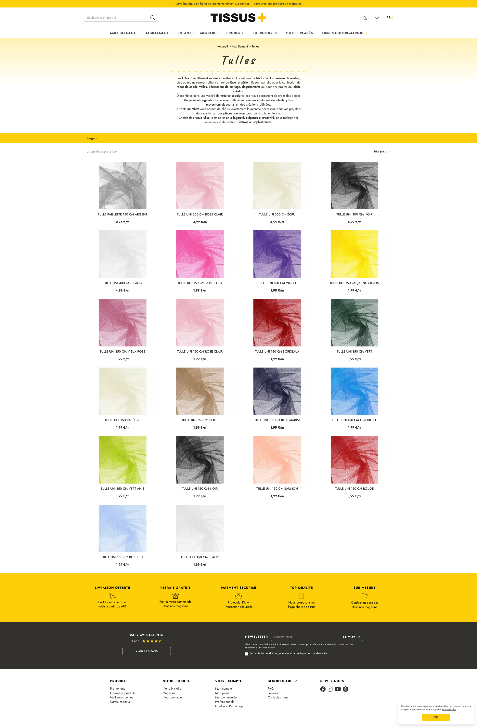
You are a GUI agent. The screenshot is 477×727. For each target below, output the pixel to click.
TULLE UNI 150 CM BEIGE (200, 420)
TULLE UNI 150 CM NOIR (200, 489)
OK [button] (436, 717)
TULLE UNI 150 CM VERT (354, 351)
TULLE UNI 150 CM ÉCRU (122, 420)
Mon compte (223, 688)
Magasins (169, 693)
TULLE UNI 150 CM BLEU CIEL (122, 557)
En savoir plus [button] (449, 709)
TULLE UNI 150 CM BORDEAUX (277, 351)
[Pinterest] (345, 689)
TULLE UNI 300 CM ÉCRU (277, 214)
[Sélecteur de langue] (390, 17)
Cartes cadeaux (120, 702)
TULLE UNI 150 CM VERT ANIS (122, 489)
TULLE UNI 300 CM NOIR (354, 214)
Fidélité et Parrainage (229, 706)
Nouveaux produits (122, 693)
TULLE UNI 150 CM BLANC (200, 557)
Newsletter (256, 637)
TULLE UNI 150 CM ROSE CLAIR (200, 351)
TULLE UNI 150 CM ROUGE (354, 489)
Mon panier (223, 693)
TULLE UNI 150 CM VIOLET (277, 283)
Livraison (273, 693)
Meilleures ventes (121, 697)
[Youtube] (338, 689)
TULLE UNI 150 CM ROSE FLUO (200, 283)
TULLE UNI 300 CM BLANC (122, 283)
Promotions (117, 688)
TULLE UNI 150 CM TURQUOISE (354, 420)
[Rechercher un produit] (120, 18)
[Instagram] (330, 689)
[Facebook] (323, 689)
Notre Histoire (172, 688)
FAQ (271, 688)
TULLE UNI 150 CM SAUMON (277, 489)
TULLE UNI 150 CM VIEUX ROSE (122, 351)
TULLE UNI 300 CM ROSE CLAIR (200, 214)
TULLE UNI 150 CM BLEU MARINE (277, 420)
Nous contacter (173, 697)
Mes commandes (226, 697)
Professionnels (224, 702)
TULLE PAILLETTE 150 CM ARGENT (122, 214)
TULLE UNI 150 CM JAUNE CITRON (354, 283)
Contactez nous (278, 697)
